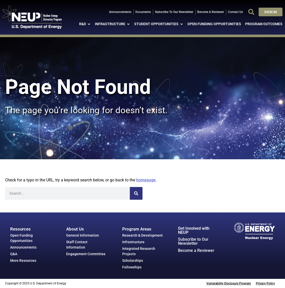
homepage (146, 180)
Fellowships (131, 267)
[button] (251, 12)
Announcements (23, 247)
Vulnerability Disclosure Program (228, 283)
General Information (82, 235)
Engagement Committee (85, 254)
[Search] (136, 193)
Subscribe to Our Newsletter (193, 241)
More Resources (23, 260)
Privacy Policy (265, 283)
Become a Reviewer (196, 250)
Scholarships (132, 260)
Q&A (13, 254)
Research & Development (142, 235)
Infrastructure (133, 242)
